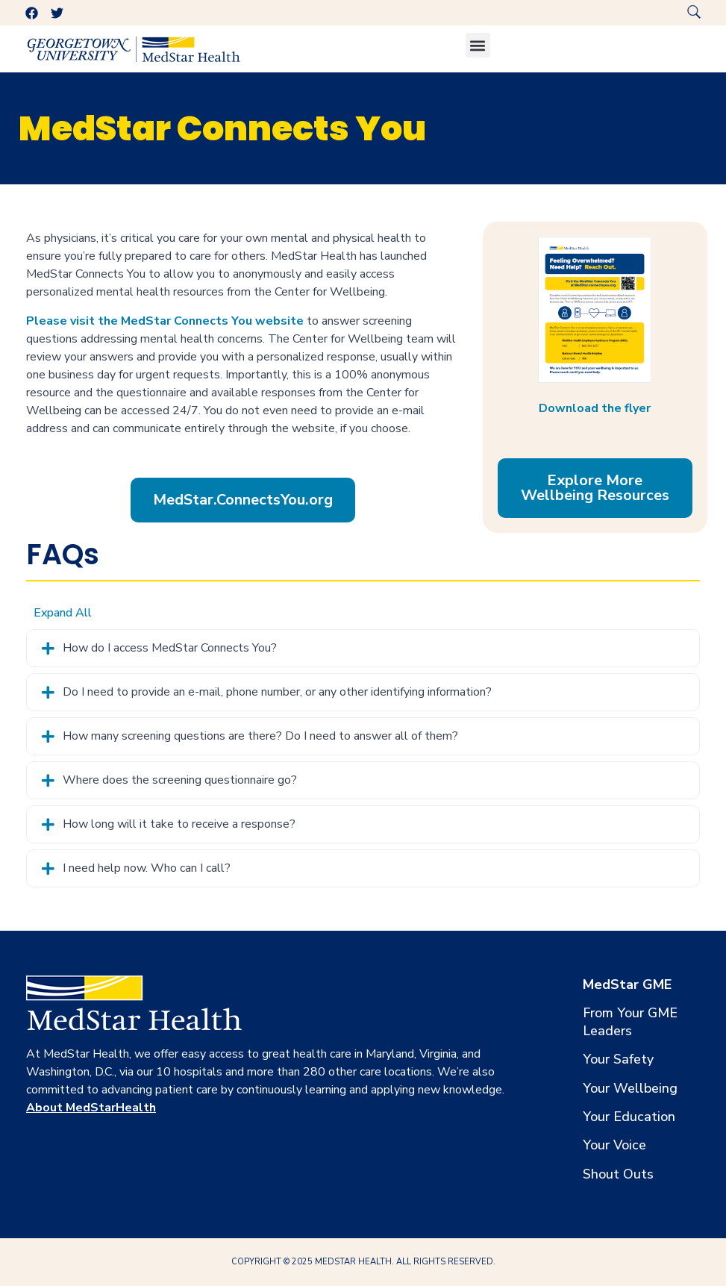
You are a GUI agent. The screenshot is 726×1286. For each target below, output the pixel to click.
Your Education (629, 1117)
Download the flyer (595, 408)
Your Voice (614, 1145)
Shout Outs (618, 1174)
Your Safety (618, 1059)
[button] (478, 45)
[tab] (363, 648)
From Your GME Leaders (630, 1022)
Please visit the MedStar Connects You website (165, 321)
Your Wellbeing (630, 1088)
